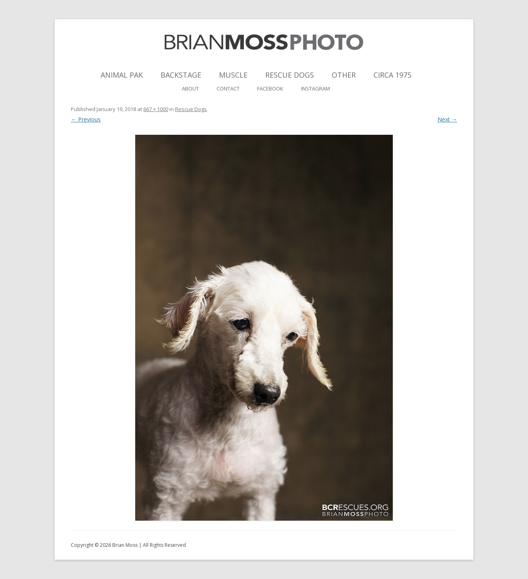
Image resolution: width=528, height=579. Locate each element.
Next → (447, 119)
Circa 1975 (392, 75)
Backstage (181, 75)
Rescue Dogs (289, 75)
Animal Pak (122, 75)
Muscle (233, 75)
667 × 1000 (155, 109)
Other (344, 75)
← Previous (86, 119)
